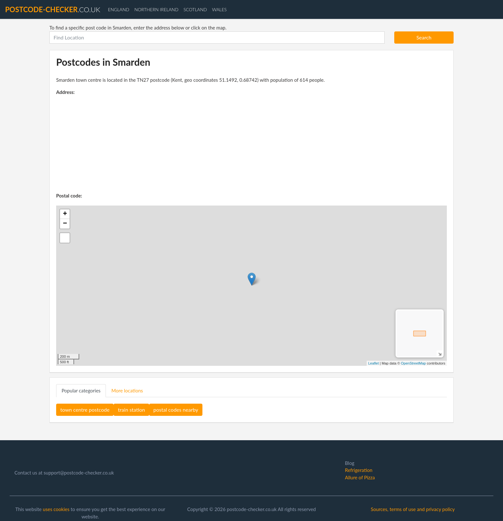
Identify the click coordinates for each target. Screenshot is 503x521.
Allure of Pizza (360, 477)
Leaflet (373, 363)
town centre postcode (84, 410)
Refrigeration (358, 470)
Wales (219, 9)
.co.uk (52, 9)
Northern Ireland (156, 9)
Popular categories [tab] (81, 390)
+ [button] (65, 214)
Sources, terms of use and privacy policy (413, 509)
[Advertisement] (251, 144)
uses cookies (56, 509)
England (118, 9)
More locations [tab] (127, 390)
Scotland (195, 9)
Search (423, 37)
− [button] (65, 224)
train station (131, 410)
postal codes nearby (175, 410)
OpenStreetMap (413, 363)
